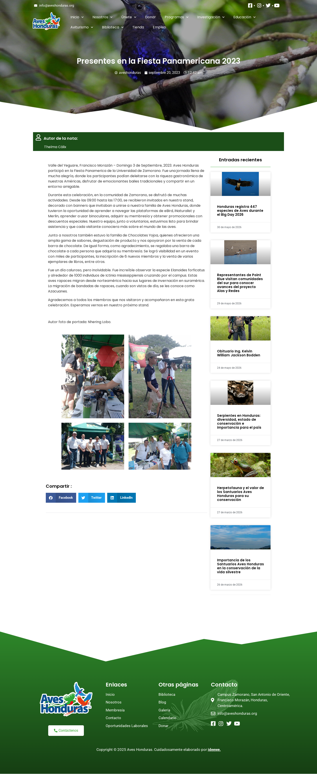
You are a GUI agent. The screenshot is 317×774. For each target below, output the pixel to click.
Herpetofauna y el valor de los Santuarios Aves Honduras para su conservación (240, 494)
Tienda (138, 27)
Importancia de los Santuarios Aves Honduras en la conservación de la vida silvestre (240, 566)
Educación (244, 17)
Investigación (211, 17)
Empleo (159, 27)
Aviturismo (81, 27)
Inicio (77, 17)
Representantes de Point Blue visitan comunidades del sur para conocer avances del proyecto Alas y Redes (240, 283)
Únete (128, 17)
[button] (61, 498)
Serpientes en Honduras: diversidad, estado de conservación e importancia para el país (239, 421)
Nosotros (102, 17)
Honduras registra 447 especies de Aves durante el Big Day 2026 (240, 210)
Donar (150, 17)
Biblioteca (112, 27)
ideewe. (214, 749)
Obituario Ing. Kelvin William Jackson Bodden (238, 353)
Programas (176, 17)
